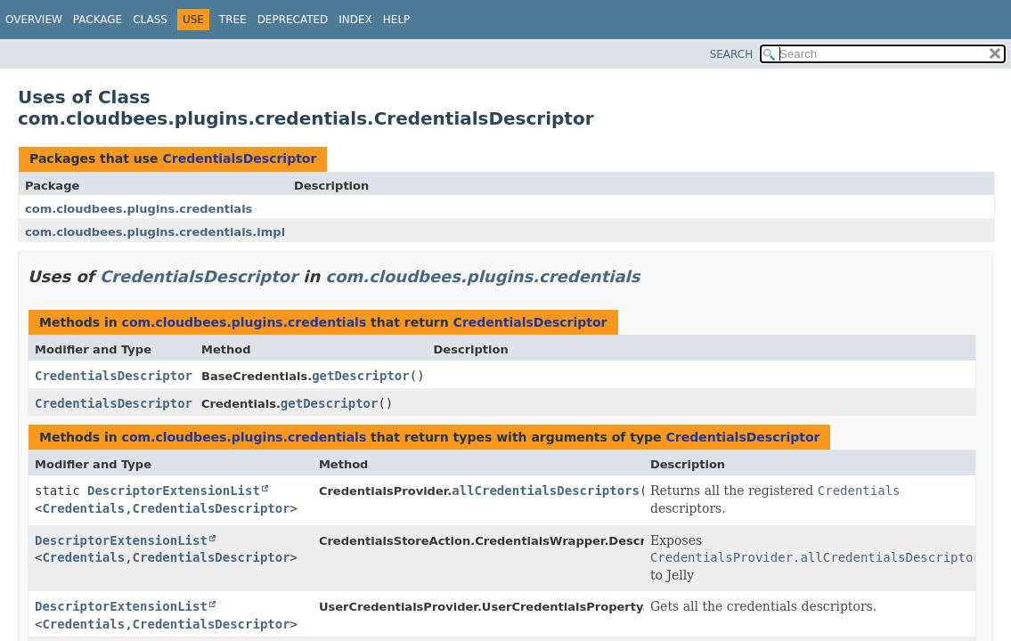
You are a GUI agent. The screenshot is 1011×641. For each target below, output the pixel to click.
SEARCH (732, 54)
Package (97, 19)
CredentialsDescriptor (239, 158)
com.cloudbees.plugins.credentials (138, 208)
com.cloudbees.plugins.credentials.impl (155, 232)
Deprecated (293, 19)
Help (397, 19)
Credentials (83, 508)
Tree (233, 19)
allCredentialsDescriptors (546, 490)
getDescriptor (361, 376)
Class (150, 19)
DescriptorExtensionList (173, 490)
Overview (33, 19)
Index (355, 19)
